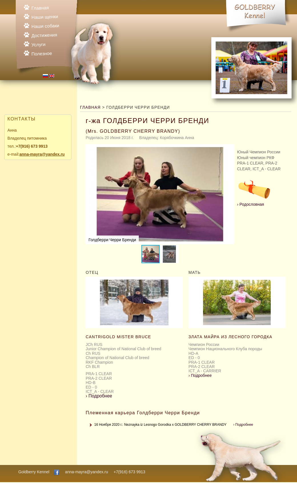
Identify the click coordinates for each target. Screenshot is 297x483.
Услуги (38, 44)
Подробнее (99, 395)
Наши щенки (44, 17)
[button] (229, 194)
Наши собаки (45, 26)
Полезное (41, 53)
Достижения (44, 35)
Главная (40, 8)
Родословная (254, 202)
